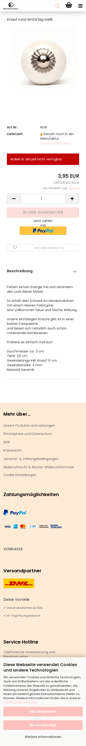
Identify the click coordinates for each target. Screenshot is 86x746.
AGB (6, 442)
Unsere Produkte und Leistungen (29, 425)
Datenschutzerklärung (19, 702)
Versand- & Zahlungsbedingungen (30, 459)
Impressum (12, 450)
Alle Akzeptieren (43, 711)
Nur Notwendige (43, 725)
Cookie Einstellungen (19, 475)
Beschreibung (20, 271)
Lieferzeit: (15, 134)
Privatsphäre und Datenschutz (27, 433)
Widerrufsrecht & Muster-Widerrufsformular (38, 467)
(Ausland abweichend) (55, 143)
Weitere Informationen (43, 737)
